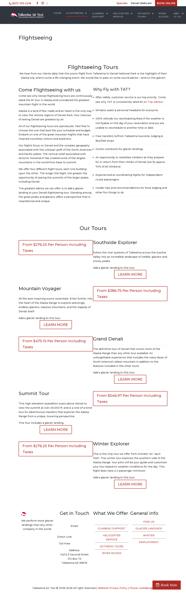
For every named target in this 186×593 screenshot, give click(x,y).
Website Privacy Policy (112, 588)
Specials (122, 3)
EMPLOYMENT (149, 542)
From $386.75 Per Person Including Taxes (129, 294)
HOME (57, 13)
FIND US (148, 521)
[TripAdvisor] (47, 3)
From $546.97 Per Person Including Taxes (129, 398)
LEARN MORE (130, 274)
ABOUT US (177, 15)
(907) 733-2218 (82, 536)
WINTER (148, 535)
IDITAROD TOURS (144, 15)
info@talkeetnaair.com (74, 530)
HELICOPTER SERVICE (121, 15)
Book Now (171, 585)
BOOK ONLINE (166, 3)
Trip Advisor (155, 102)
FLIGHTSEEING (75, 13)
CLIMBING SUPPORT (98, 15)
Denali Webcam (141, 3)
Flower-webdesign (141, 588)
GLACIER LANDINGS (149, 528)
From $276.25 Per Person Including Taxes (54, 247)
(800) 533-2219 (80, 543)
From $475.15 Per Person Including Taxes (54, 344)
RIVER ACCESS (163, 15)
